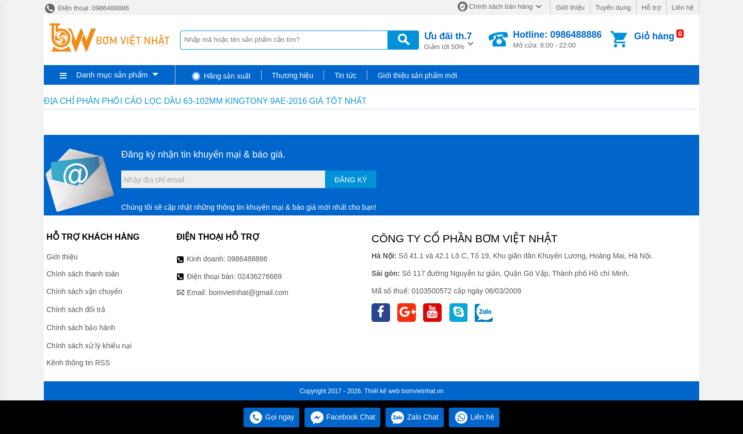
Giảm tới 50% (448, 40)
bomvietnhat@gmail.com (248, 292)
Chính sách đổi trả (75, 309)
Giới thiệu (570, 7)
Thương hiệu (292, 75)
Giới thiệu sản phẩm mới (417, 75)
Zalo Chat (415, 417)
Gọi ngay (271, 417)
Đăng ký (350, 180)
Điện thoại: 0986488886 (86, 8)
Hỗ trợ (651, 7)
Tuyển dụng (613, 7)
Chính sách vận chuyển (84, 291)
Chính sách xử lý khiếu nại (89, 346)
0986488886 (248, 259)
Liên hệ (682, 7)
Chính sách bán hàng (501, 6)
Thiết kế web (382, 391)
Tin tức (345, 75)
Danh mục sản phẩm (112, 74)
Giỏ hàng (654, 36)
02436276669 (259, 276)
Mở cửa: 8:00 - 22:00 (557, 39)
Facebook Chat (342, 417)
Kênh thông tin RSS (78, 363)
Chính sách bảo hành (80, 327)
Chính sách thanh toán (82, 274)
